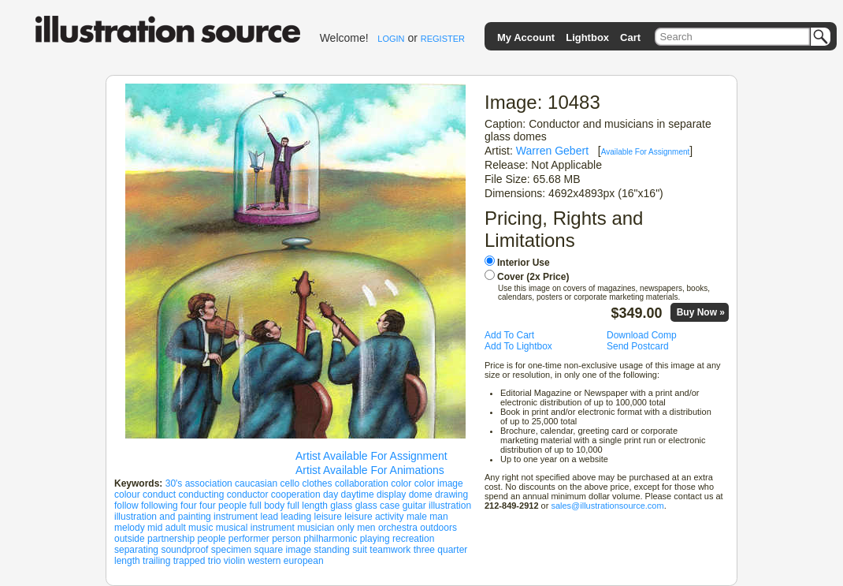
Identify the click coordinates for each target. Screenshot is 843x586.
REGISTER (443, 38)
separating (136, 549)
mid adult (166, 527)
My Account (526, 37)
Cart (630, 37)
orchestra (398, 527)
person (286, 538)
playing (375, 538)
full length (308, 505)
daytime (357, 494)
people (211, 538)
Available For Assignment (645, 151)
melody (129, 527)
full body (267, 505)
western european (286, 560)
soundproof (184, 549)
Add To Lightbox (518, 346)
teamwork (390, 549)
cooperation (296, 494)
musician (315, 527)
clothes (317, 483)
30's (174, 483)
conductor (248, 494)
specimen (231, 549)
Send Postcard (638, 346)
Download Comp (642, 335)
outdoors (438, 527)
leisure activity (373, 516)
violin (234, 560)
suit (359, 549)
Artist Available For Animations (369, 470)
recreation (413, 538)
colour (127, 494)
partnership (171, 538)
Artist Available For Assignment (371, 456)
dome (421, 494)
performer (248, 538)
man (438, 516)
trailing (156, 560)
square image (282, 549)
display (391, 494)
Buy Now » (701, 312)
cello (289, 483)
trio (214, 560)
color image (438, 483)
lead (269, 516)
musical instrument (255, 527)
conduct (159, 494)
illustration (450, 505)
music (200, 527)
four (188, 505)
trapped (189, 560)
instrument (236, 516)
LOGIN (390, 38)
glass (341, 505)
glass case (377, 505)
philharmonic (330, 538)
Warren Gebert (552, 150)
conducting (201, 494)
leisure (328, 516)
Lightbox (587, 37)
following (159, 505)
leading (296, 516)
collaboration (361, 483)
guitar (414, 505)
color (401, 483)
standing (332, 549)
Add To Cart (509, 335)
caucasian (256, 483)
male (417, 516)
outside (129, 538)
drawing (451, 494)
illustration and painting (162, 516)
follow (126, 505)
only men (356, 527)
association (208, 483)
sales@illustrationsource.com (607, 505)
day (330, 494)
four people (223, 505)
